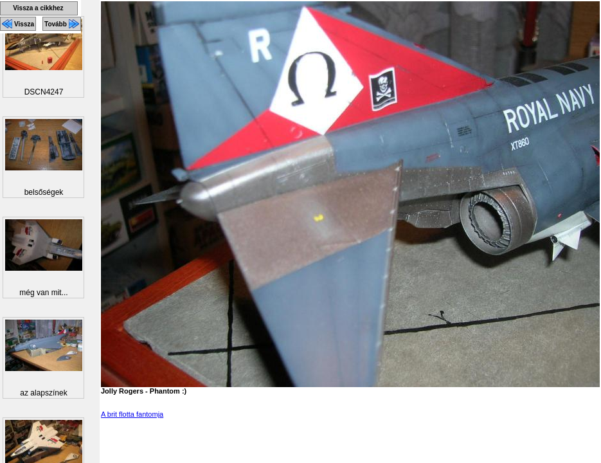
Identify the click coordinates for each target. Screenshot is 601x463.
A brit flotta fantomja (132, 414)
